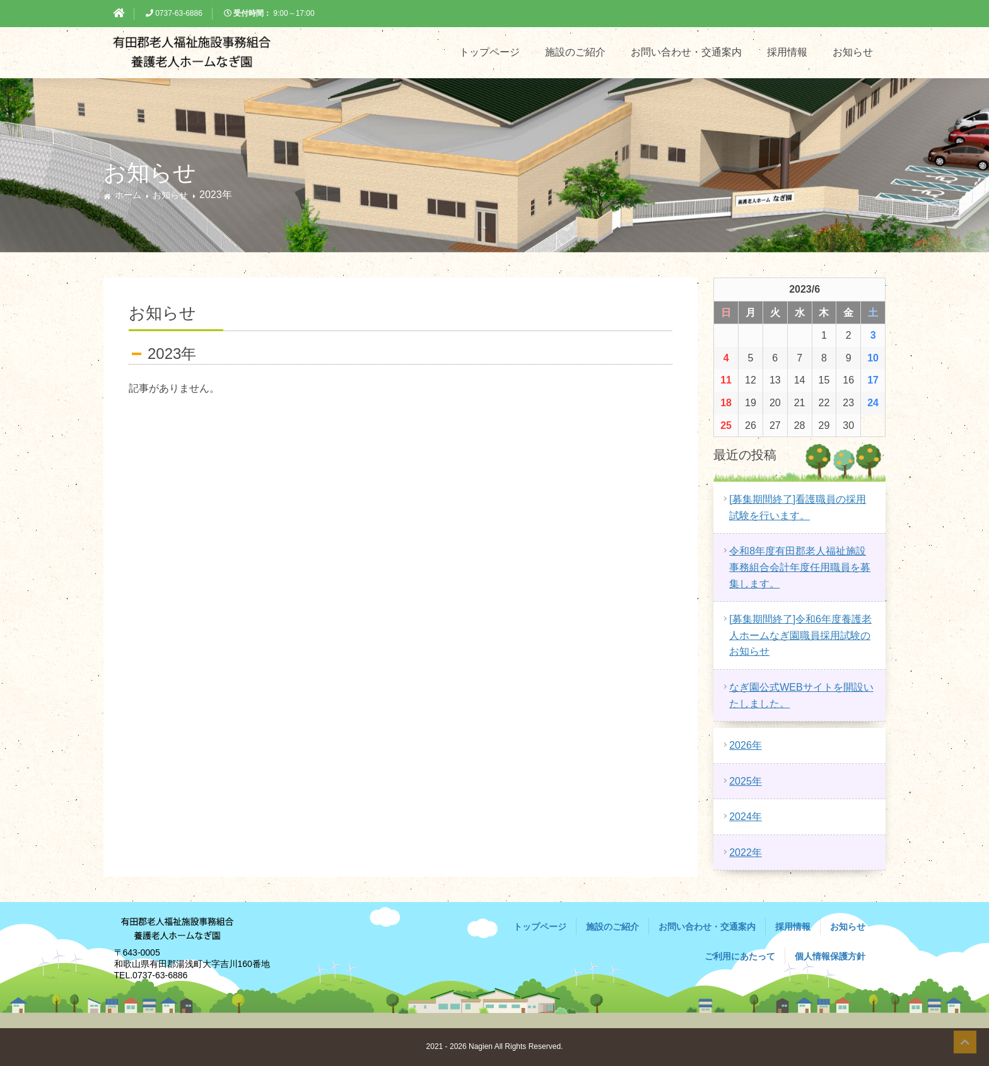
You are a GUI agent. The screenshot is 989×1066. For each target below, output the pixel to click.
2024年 (745, 816)
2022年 (745, 852)
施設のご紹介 (575, 52)
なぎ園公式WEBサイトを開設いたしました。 (801, 695)
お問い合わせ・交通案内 (686, 52)
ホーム (128, 195)
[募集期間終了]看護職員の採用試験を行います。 (797, 507)
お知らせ (853, 52)
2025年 (745, 781)
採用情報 (787, 52)
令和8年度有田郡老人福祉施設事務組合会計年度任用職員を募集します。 (799, 567)
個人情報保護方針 (830, 956)
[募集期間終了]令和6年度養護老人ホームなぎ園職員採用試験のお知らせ (800, 635)
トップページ (489, 52)
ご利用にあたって (740, 956)
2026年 (745, 745)
